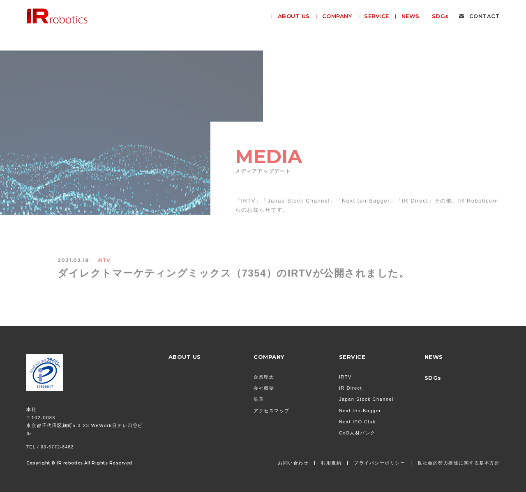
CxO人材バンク (357, 432)
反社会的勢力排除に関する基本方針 (459, 462)
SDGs (432, 377)
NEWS (433, 356)
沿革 (259, 399)
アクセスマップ (272, 410)
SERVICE (352, 356)
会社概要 (264, 388)
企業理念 (264, 376)
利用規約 (331, 462)
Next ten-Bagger (360, 410)
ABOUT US (184, 356)
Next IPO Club (357, 421)
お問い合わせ (293, 462)
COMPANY (269, 356)
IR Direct (350, 388)
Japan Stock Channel (366, 399)
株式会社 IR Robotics (57, 16)
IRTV (345, 376)
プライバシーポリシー (379, 462)
